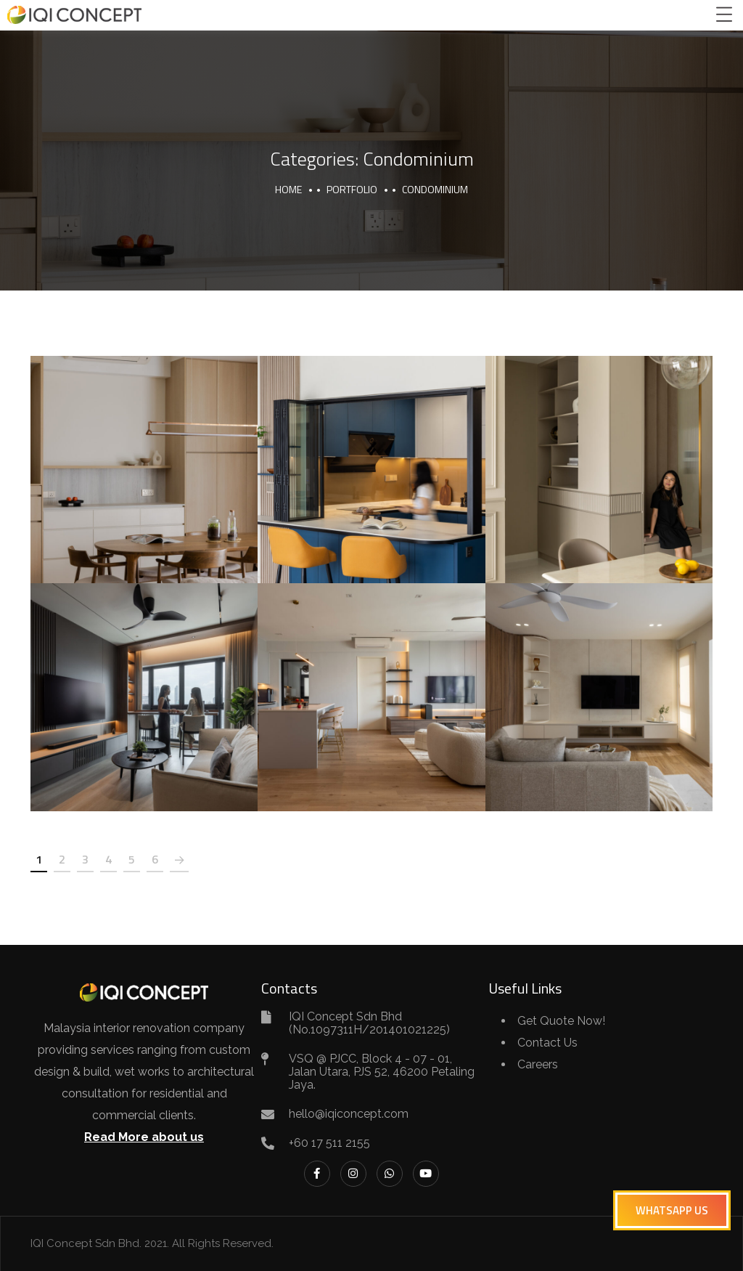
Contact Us (547, 1042)
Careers (537, 1064)
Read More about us (144, 1137)
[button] (671, 1210)
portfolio (352, 189)
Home (288, 189)
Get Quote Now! (561, 1021)
